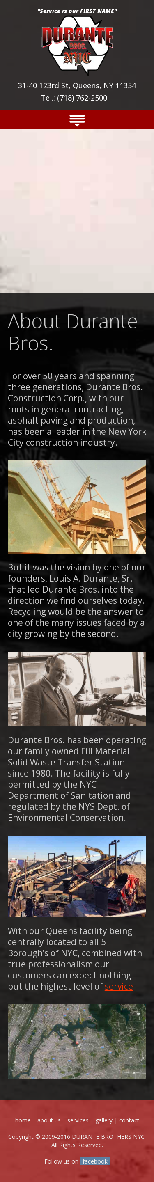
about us (49, 1120)
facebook (95, 1161)
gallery (104, 1120)
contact (129, 1120)
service (119, 986)
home (23, 1120)
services (78, 1120)
